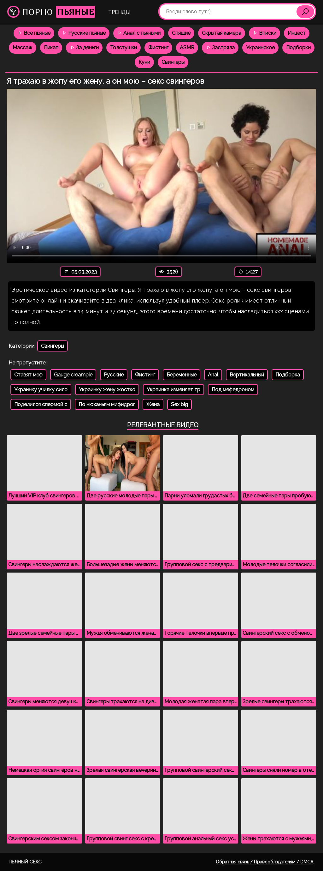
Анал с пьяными (139, 33)
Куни (144, 62)
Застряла (220, 48)
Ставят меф (28, 375)
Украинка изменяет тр (173, 390)
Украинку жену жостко (107, 390)
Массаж (22, 48)
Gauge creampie (73, 375)
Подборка (287, 375)
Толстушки (123, 48)
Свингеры (173, 62)
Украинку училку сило (41, 390)
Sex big (179, 404)
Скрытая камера (221, 33)
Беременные (182, 375)
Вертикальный (247, 375)
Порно (51, 12)
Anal (213, 375)
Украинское (260, 48)
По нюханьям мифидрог (107, 404)
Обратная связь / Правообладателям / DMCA (264, 861)
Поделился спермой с (40, 404)
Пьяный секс (25, 862)
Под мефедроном (233, 390)
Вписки (264, 33)
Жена (153, 404)
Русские (114, 375)
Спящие (181, 33)
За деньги (84, 48)
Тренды (119, 12)
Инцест (297, 33)
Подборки (298, 48)
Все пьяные (33, 33)
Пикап (51, 48)
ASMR (187, 48)
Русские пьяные (84, 33)
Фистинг (158, 48)
